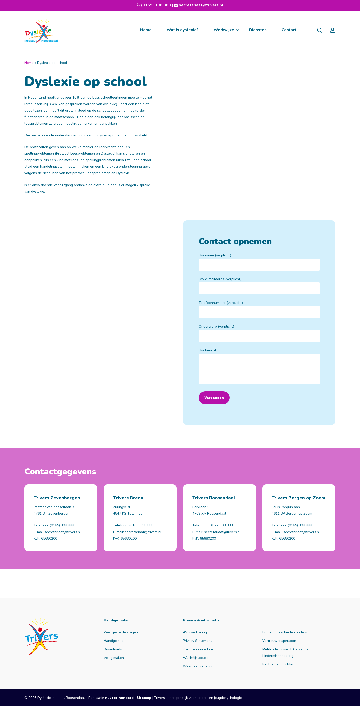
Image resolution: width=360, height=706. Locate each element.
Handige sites (115, 640)
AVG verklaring (195, 632)
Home (29, 62)
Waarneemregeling (198, 666)
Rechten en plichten (278, 664)
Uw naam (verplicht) (259, 262)
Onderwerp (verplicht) (259, 333)
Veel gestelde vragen (121, 632)
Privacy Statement (197, 640)
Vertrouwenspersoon (279, 640)
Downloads (113, 649)
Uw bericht (259, 367)
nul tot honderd (119, 697)
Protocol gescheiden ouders (284, 632)
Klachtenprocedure (198, 649)
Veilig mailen (114, 657)
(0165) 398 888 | (159, 5)
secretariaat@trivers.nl (201, 5)
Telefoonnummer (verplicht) (259, 309)
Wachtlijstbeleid (196, 657)
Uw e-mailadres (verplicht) (259, 285)
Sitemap (144, 697)
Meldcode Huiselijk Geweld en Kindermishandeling (286, 652)
